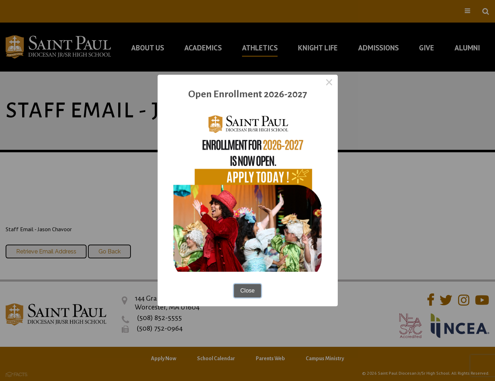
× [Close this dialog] (329, 83)
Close (247, 291)
